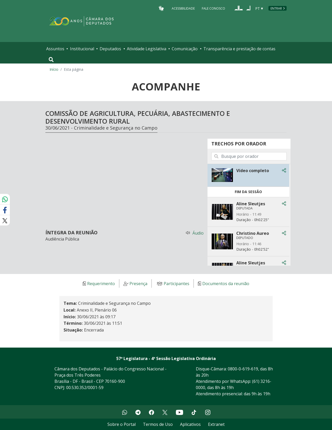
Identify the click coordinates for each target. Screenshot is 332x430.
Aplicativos (190, 424)
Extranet (216, 424)
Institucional (82, 49)
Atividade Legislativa (146, 49)
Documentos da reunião (225, 283)
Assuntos (55, 49)
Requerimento (101, 283)
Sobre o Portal (121, 424)
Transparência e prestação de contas (239, 49)
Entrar (276, 8)
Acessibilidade (183, 8)
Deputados (110, 49)
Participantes (176, 283)
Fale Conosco (213, 8)
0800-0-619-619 (243, 369)
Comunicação (185, 49)
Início (54, 69)
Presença (138, 283)
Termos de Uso (158, 424)
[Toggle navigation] (51, 60)
